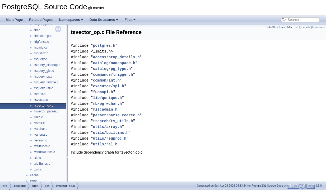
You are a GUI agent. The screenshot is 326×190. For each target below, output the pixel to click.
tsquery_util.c (43, 88)
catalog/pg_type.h (112, 68)
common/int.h (106, 80)
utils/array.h (107, 126)
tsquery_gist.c (44, 71)
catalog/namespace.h (114, 62)
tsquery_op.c (43, 76)
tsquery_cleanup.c (47, 65)
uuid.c (38, 117)
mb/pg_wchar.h (107, 103)
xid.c (37, 158)
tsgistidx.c (41, 53)
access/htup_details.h (116, 57)
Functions (318, 27)
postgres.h (104, 45)
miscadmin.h (105, 109)
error (33, 181)
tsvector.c (41, 100)
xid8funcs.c (42, 163)
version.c (40, 140)
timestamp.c (43, 36)
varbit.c (39, 123)
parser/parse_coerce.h (116, 115)
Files (130, 20)
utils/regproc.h (109, 138)
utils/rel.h (105, 144)
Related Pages (41, 20)
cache (34, 175)
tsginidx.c (41, 47)
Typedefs (304, 27)
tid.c (37, 30)
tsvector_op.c (43, 105)
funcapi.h (103, 91)
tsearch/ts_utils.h (113, 121)
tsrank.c (39, 94)
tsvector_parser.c (46, 111)
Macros (292, 27)
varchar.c (40, 129)
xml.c (38, 169)
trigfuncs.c (41, 42)
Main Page (14, 20)
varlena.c (40, 134)
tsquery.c (40, 59)
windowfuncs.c (44, 152)
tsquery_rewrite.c (46, 82)
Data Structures (104, 20)
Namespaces (71, 20)
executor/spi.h (108, 86)
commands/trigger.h (113, 74)
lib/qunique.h (107, 97)
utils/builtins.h (110, 132)
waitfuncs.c (42, 146)
